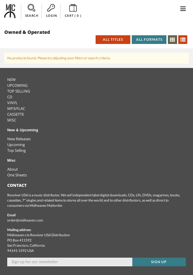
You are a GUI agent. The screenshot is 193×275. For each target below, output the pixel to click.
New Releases (19, 138)
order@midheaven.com (25, 220)
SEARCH (31, 11)
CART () (73, 11)
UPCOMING (17, 85)
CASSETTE (15, 114)
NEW (11, 79)
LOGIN (51, 11)
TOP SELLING (18, 91)
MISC (11, 120)
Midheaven (10, 11)
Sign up (159, 262)
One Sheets (17, 175)
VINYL (12, 102)
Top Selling (16, 150)
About (12, 169)
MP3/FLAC (16, 108)
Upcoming (16, 144)
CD (9, 96)
